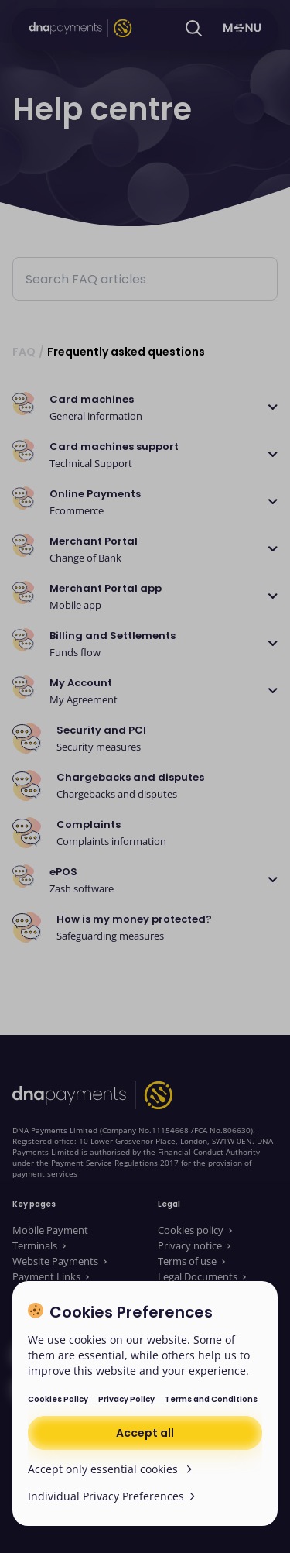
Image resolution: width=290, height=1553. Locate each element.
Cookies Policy (58, 1399)
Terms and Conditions (211, 1399)
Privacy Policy (126, 1399)
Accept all (145, 1433)
